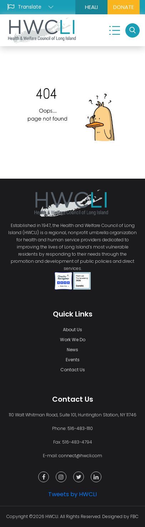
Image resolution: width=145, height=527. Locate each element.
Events (73, 360)
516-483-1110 (80, 428)
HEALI (91, 7)
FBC (134, 516)
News (72, 350)
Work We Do (72, 340)
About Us (72, 330)
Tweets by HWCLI (72, 494)
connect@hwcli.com (80, 456)
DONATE (123, 7)
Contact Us (72, 370)
